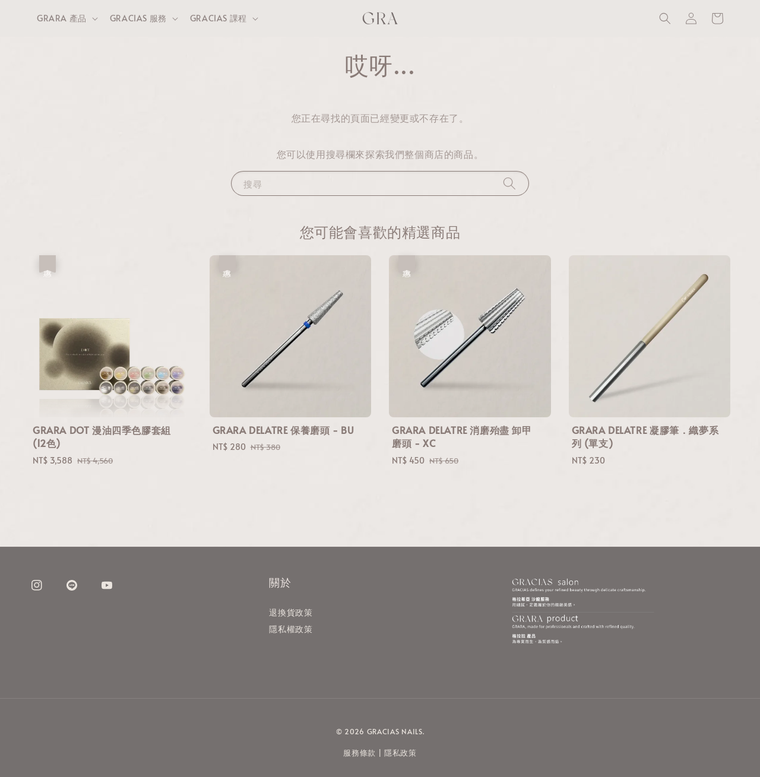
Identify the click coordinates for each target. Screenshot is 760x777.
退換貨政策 (290, 612)
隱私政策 (400, 752)
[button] (665, 18)
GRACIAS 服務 (138, 18)
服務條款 (359, 752)
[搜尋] (509, 183)
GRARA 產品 (62, 18)
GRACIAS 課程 (218, 18)
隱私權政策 (290, 629)
